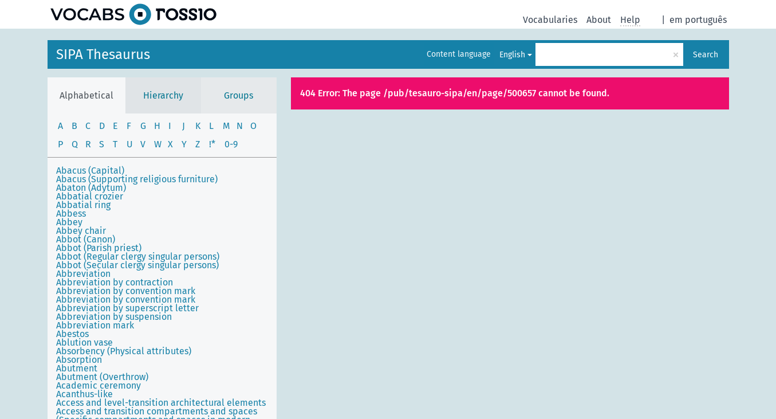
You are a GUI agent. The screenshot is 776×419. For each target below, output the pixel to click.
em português (698, 19)
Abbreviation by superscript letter (127, 308)
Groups (238, 95)
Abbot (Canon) (85, 239)
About (598, 19)
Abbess (71, 213)
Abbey (69, 222)
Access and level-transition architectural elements (161, 402)
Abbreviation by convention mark (125, 291)
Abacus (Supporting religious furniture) (137, 179)
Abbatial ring (83, 205)
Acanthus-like (84, 394)
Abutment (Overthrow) (102, 377)
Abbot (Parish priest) (98, 248)
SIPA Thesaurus (103, 54)
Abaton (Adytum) (91, 187)
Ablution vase (84, 342)
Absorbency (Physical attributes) (123, 351)
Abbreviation (83, 273)
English (512, 55)
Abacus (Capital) (90, 170)
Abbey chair (81, 230)
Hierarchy (163, 95)
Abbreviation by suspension (114, 316)
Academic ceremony (98, 385)
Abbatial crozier (89, 196)
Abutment (76, 368)
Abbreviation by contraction (114, 282)
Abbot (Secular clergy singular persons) (137, 265)
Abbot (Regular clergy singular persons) (137, 256)
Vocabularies (550, 19)
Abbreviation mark (95, 325)
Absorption (79, 359)
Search (705, 55)
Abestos (72, 334)
